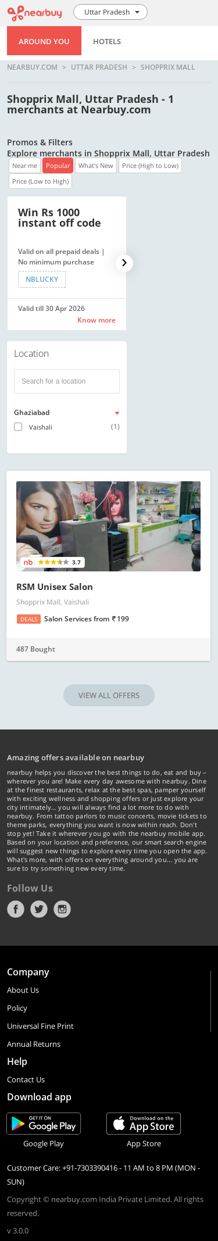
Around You (44, 41)
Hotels (107, 41)
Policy (17, 1008)
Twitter (39, 909)
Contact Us (26, 1079)
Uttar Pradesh (99, 67)
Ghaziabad (31, 412)
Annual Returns (33, 1044)
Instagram (62, 909)
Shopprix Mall (168, 67)
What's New (95, 165)
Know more (96, 320)
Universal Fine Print (40, 1026)
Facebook (15, 909)
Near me (24, 165)
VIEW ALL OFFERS (109, 695)
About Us (23, 990)
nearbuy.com (32, 67)
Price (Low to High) (40, 181)
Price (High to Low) (150, 165)
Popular (58, 165)
